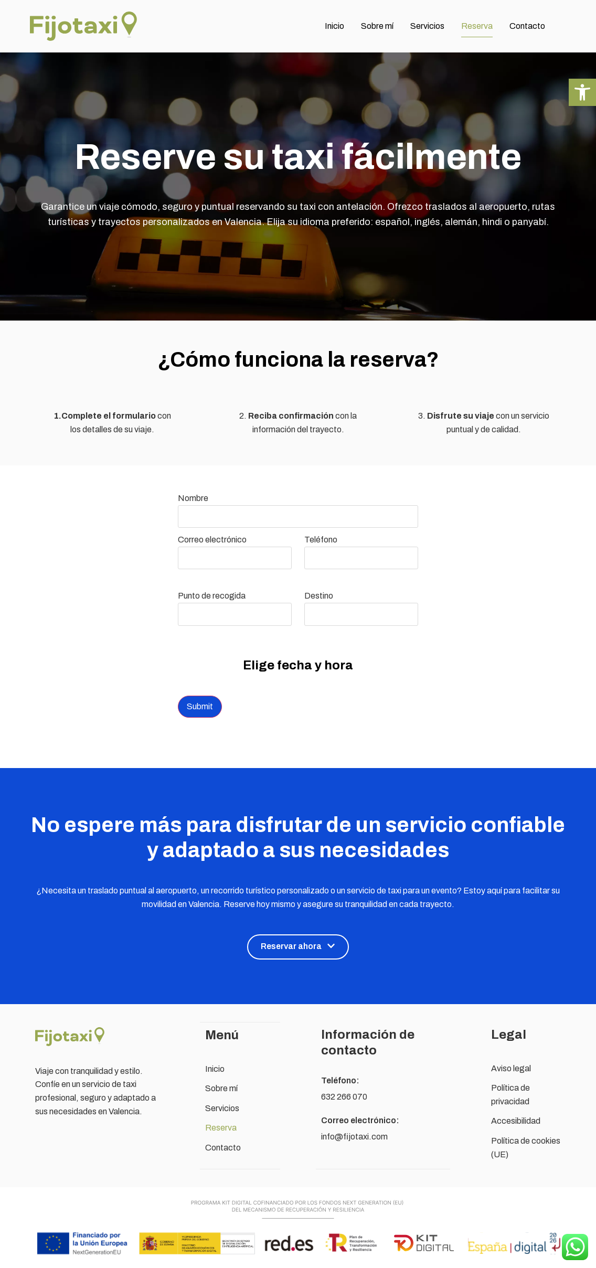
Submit (200, 706)
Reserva (477, 26)
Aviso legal (511, 1068)
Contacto (527, 26)
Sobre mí (377, 26)
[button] (582, 92)
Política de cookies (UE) (525, 1147)
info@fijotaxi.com (354, 1136)
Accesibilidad (515, 1120)
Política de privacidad (510, 1094)
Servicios (427, 26)
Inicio (334, 26)
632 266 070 (344, 1096)
